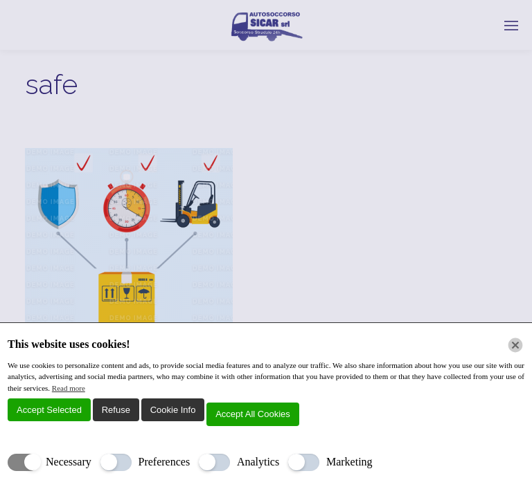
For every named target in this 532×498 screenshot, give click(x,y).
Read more (68, 388)
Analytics (258, 462)
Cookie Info (173, 410)
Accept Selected (49, 410)
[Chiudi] (515, 345)
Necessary (68, 462)
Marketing (349, 462)
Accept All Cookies (252, 414)
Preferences (164, 462)
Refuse (116, 410)
